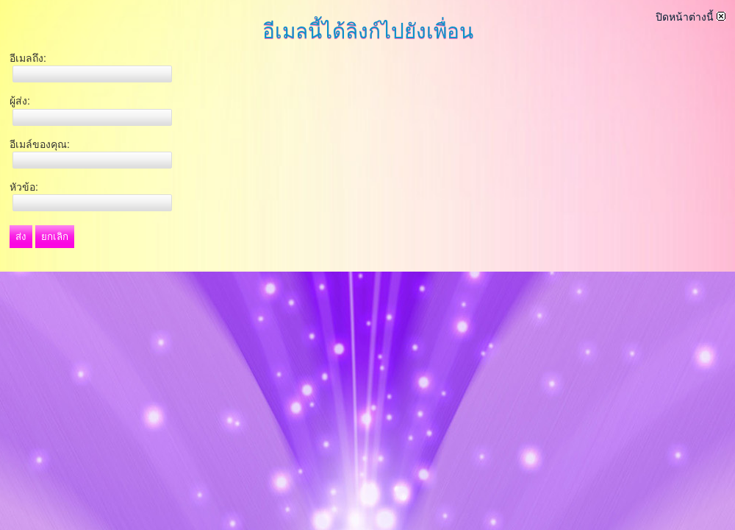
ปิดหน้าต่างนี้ (690, 17)
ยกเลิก (54, 236)
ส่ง (20, 236)
